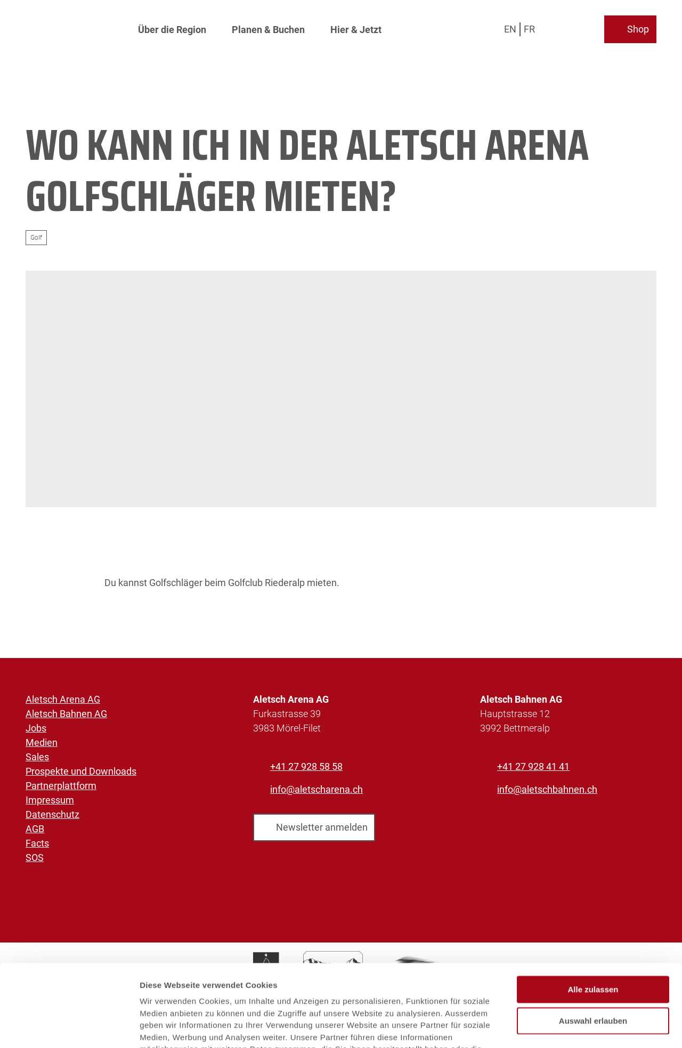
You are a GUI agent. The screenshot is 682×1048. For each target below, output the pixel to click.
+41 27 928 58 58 (306, 766)
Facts (37, 843)
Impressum (50, 800)
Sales (37, 756)
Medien (42, 742)
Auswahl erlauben (593, 943)
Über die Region (172, 29)
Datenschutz (52, 814)
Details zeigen (567, 1026)
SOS (35, 857)
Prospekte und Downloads (81, 771)
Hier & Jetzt (355, 29)
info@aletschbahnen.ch (547, 789)
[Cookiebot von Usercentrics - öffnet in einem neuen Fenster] (69, 1027)
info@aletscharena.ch (316, 789)
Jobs (36, 728)
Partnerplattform (61, 785)
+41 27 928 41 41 (533, 766)
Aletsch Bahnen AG (66, 713)
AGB (35, 828)
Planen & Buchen (268, 29)
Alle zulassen (592, 912)
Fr (529, 29)
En (510, 29)
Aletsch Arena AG (63, 699)
